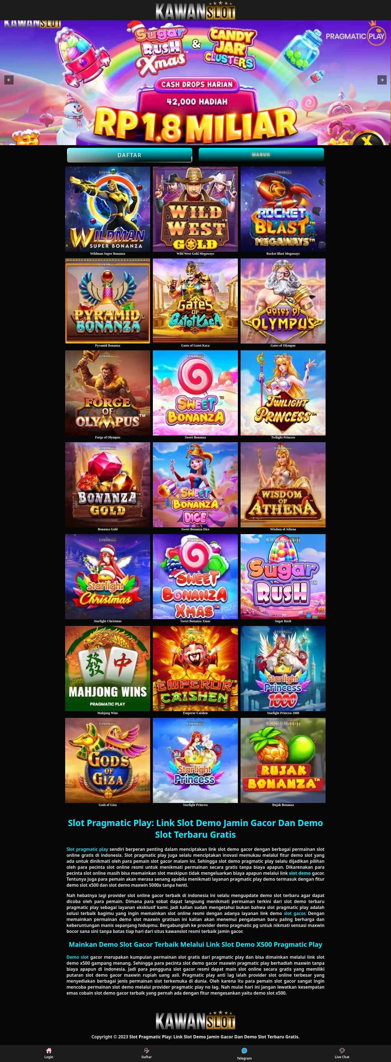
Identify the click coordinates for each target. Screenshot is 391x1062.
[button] (9, 80)
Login (49, 1053)
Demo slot (78, 957)
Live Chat (342, 1053)
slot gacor (294, 913)
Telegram (244, 1054)
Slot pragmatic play (87, 849)
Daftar (129, 155)
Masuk (261, 154)
